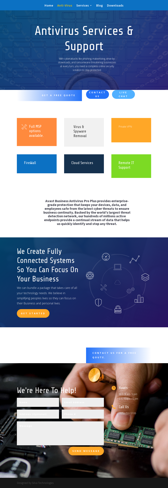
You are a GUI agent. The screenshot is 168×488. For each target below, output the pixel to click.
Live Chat (123, 94)
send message (86, 450)
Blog (99, 5)
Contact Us (97, 94)
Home (48, 5)
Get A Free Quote (59, 95)
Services (82, 5)
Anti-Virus (64, 5)
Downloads (115, 5)
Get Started (33, 313)
